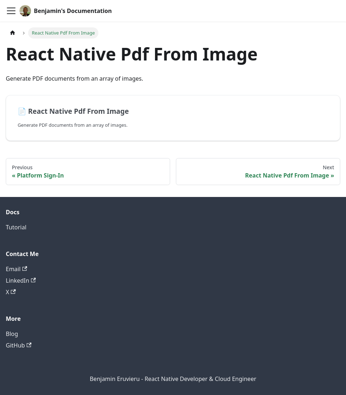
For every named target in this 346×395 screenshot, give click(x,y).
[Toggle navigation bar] (11, 10)
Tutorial (16, 227)
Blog (12, 334)
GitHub (18, 345)
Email (16, 269)
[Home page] (12, 33)
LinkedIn (21, 280)
